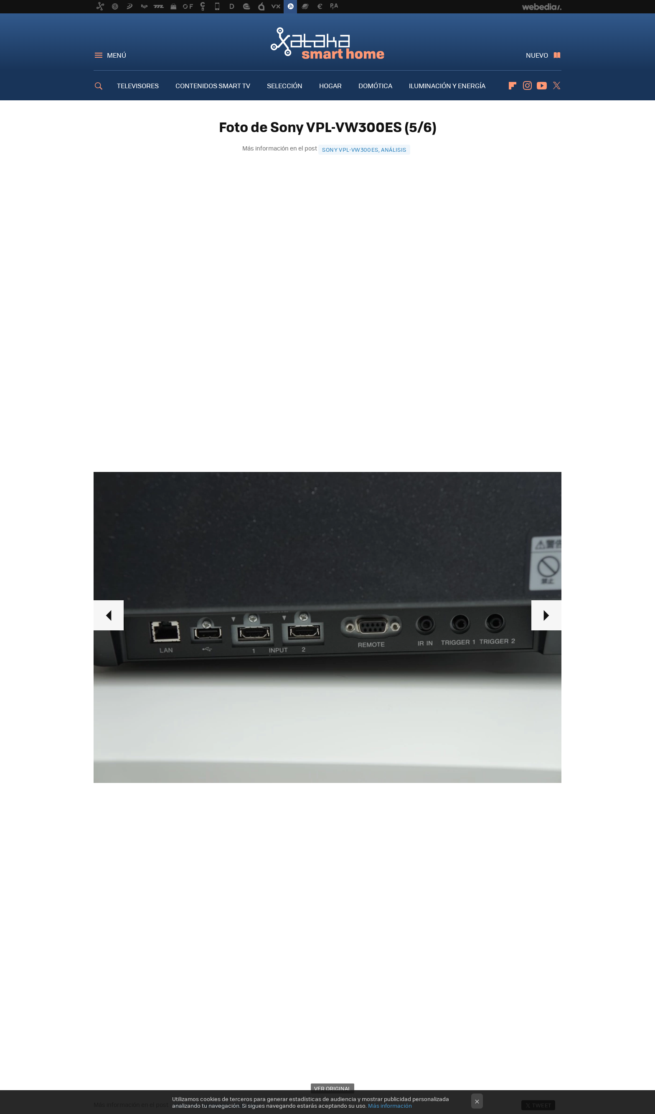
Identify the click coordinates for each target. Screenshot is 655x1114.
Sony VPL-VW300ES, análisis (364, 149)
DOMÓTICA (375, 85)
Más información (390, 1105)
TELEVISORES (138, 85)
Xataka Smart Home (327, 42)
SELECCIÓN (284, 85)
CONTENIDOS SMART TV (212, 85)
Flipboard (513, 86)
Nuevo (537, 55)
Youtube (542, 86)
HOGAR (330, 85)
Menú (116, 55)
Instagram (527, 86)
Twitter (556, 86)
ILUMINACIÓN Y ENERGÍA (447, 85)
